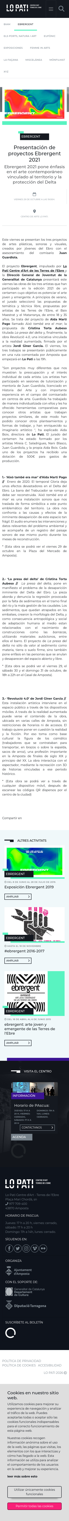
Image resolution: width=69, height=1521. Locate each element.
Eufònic (49, 36)
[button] (61, 8)
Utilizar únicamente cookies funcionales (34, 1492)
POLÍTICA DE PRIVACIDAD (21, 1361)
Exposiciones (13, 47)
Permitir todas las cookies (34, 1506)
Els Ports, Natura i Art (20, 36)
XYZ (6, 71)
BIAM (7, 24)
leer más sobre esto (22, 1476)
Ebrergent (25, 24)
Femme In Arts (40, 47)
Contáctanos (37, 1127)
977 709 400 (16, 1204)
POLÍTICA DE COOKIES (19, 1365)
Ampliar (18, 896)
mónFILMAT (57, 59)
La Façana (11, 59)
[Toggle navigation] (51, 9)
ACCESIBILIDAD (50, 1365)
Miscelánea (33, 59)
